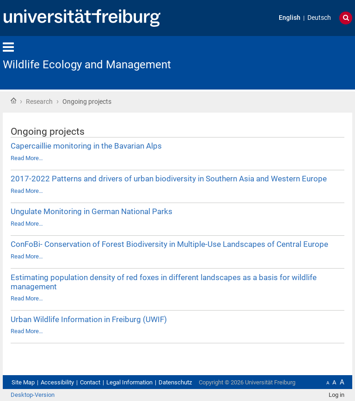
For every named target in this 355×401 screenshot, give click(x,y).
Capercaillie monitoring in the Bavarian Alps (86, 145)
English (289, 18)
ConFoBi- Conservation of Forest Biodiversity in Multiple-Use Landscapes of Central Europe (169, 244)
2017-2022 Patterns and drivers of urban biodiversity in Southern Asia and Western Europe (169, 178)
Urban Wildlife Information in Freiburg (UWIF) (89, 319)
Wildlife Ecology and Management (87, 64)
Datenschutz (175, 382)
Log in (336, 394)
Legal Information (129, 382)
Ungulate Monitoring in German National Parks (91, 211)
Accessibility (57, 382)
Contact (90, 382)
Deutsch (319, 18)
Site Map (23, 382)
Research (39, 101)
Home (13, 100)
